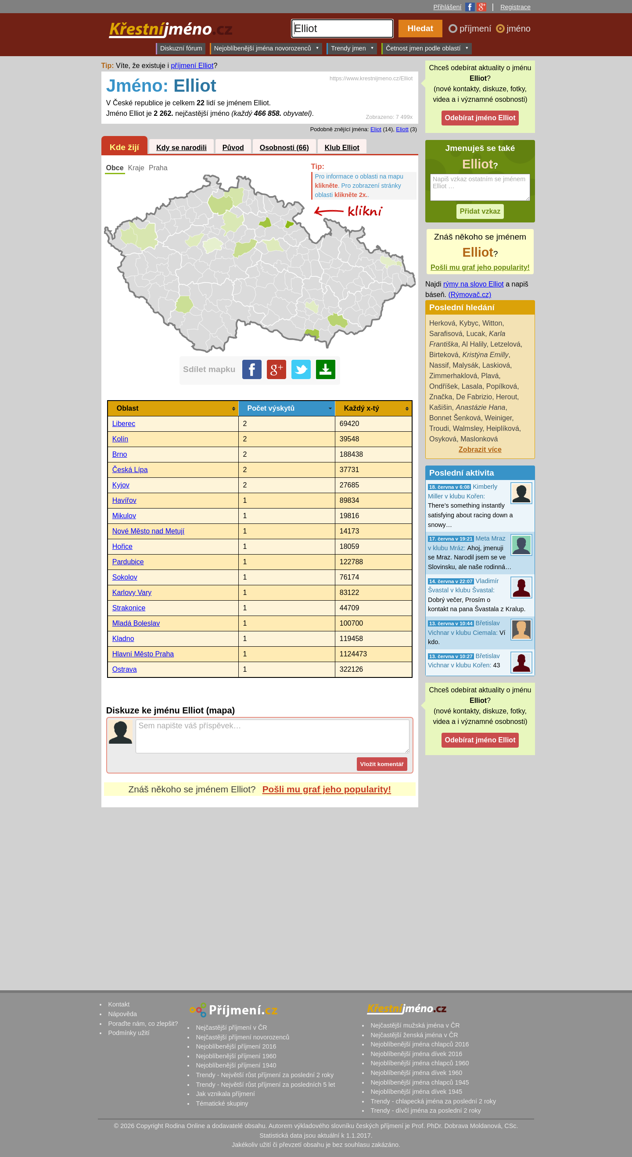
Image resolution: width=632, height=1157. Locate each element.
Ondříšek (443, 386)
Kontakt (118, 1004)
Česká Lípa (130, 469)
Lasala (472, 386)
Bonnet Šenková (455, 418)
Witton (492, 323)
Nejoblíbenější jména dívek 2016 (416, 1053)
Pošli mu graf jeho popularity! (326, 789)
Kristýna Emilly (486, 354)
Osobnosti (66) (284, 147)
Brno (119, 454)
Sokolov (124, 577)
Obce (115, 168)
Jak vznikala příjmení (225, 1093)
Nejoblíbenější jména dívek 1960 (416, 1072)
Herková (442, 323)
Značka (440, 397)
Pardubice (128, 562)
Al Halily (474, 344)
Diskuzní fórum (181, 48)
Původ (233, 147)
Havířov (124, 500)
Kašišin (440, 407)
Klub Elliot (342, 147)
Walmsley (468, 428)
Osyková (442, 439)
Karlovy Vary (132, 592)
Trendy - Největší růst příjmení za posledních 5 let (265, 1084)
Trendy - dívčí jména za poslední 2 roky (425, 1110)
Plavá (490, 376)
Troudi (439, 428)
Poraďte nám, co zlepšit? (143, 1023)
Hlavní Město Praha (143, 654)
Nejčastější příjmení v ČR (231, 1027)
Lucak (475, 333)
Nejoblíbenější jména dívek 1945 (416, 1091)
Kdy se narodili (181, 147)
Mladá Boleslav (136, 623)
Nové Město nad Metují (148, 531)
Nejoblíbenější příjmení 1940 (236, 1065)
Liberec (123, 423)
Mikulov (124, 515)
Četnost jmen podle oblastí (427, 48)
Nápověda (122, 1013)
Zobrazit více (480, 449)
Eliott (402, 129)
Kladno (123, 638)
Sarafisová (446, 333)
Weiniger (498, 418)
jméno (519, 28)
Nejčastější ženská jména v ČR (414, 1035)
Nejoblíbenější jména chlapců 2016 (419, 1044)
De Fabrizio (474, 397)
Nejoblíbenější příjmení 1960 (236, 1056)
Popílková (501, 386)
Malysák (465, 365)
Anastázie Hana (480, 407)
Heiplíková (502, 428)
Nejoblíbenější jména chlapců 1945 (419, 1082)
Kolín (120, 439)
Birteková (444, 354)
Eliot (375, 129)
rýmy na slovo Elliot (473, 284)
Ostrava (124, 669)
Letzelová (505, 344)
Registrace (515, 7)
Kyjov (120, 485)
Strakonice (129, 608)
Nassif (439, 365)
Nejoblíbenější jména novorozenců (266, 48)
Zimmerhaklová (453, 376)
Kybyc (468, 323)
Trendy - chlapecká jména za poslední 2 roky (433, 1101)
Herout (506, 397)
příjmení (477, 28)
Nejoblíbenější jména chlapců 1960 (419, 1063)
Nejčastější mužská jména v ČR (415, 1025)
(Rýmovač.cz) (469, 294)
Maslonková (479, 439)
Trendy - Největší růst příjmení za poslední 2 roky (265, 1074)
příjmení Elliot (192, 65)
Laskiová (496, 365)
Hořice (122, 546)
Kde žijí (124, 147)
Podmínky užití (128, 1032)
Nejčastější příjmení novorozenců (242, 1037)
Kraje (136, 168)
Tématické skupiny (222, 1103)
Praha (158, 168)
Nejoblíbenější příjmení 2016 (236, 1046)
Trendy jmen (352, 48)
